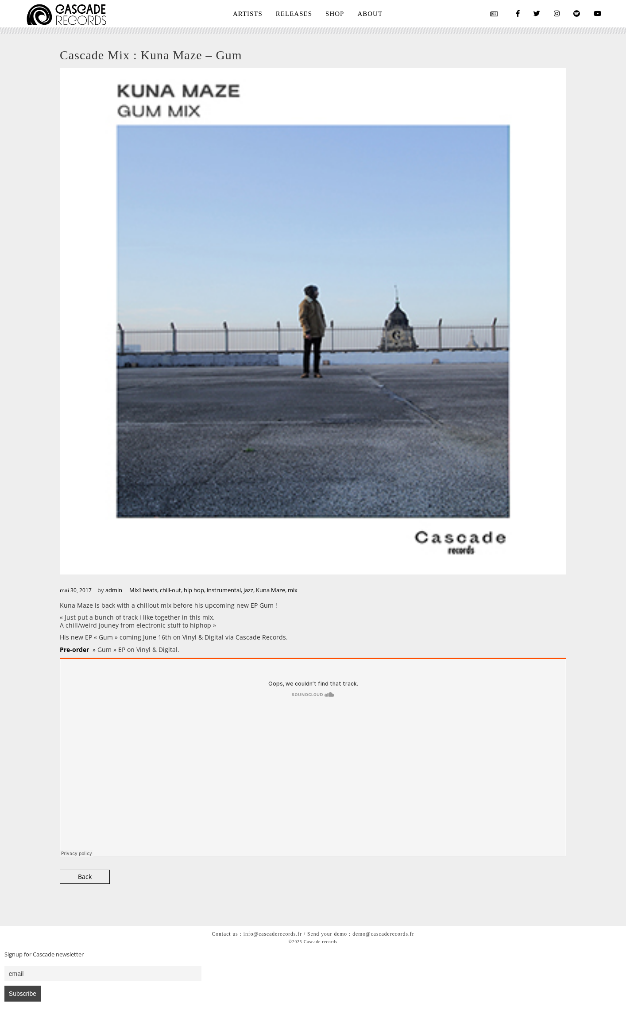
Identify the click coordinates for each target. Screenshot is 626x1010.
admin (113, 590)
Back (85, 876)
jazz (248, 590)
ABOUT (370, 13)
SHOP (334, 13)
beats (150, 590)
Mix (134, 590)
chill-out (170, 590)
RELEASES (294, 13)
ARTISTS (248, 13)
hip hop (194, 590)
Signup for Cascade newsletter (44, 954)
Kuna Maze (270, 590)
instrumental (224, 590)
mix (293, 590)
